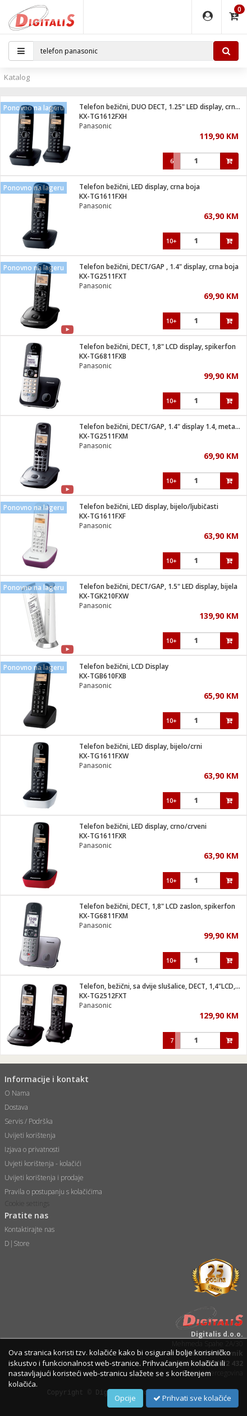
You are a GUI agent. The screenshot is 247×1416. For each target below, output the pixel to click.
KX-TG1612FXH (103, 116)
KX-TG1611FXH (103, 196)
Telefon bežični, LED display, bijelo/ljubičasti (148, 506)
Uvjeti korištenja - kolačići (42, 1163)
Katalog (17, 77)
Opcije (125, 1398)
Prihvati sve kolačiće (192, 1398)
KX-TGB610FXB (102, 676)
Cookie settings (26, 1203)
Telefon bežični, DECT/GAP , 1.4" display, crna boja (159, 266)
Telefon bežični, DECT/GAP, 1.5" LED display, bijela (158, 586)
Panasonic (95, 126)
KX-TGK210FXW (104, 596)
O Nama (17, 1093)
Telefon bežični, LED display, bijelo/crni (140, 746)
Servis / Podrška (28, 1121)
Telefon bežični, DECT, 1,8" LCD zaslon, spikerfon (157, 906)
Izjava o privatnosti (32, 1149)
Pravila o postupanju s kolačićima (53, 1191)
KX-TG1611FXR (102, 836)
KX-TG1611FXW (104, 756)
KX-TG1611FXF (102, 516)
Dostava (16, 1107)
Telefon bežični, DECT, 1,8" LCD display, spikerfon (157, 346)
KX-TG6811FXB (102, 356)
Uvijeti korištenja (30, 1135)
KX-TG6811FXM (103, 916)
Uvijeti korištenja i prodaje (44, 1177)
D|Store (17, 1243)
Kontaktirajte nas (29, 1229)
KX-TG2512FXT (103, 995)
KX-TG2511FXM (103, 436)
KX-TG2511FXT (103, 276)
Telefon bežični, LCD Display (123, 666)
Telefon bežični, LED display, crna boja (139, 186)
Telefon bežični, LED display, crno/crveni (143, 826)
